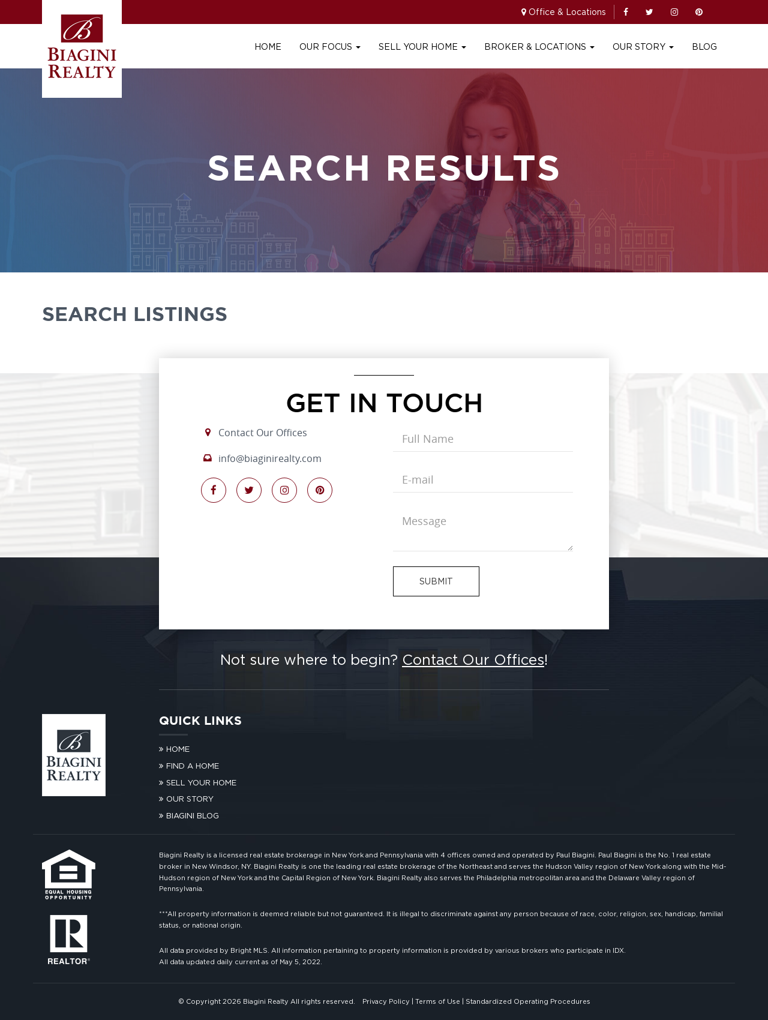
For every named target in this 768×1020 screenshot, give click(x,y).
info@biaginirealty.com (270, 458)
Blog (704, 46)
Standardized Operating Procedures (528, 1001)
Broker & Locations (539, 46)
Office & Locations (567, 11)
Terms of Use (437, 1001)
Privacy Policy (386, 1001)
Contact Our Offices (262, 432)
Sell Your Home (422, 46)
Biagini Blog (192, 815)
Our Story (643, 46)
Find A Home (192, 765)
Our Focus (330, 46)
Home (267, 46)
